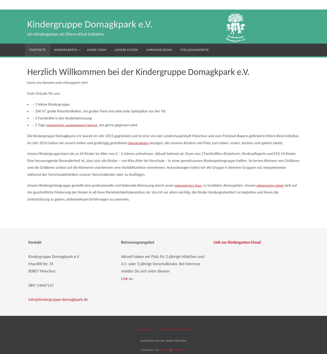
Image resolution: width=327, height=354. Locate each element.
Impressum (143, 329)
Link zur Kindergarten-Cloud (237, 242)
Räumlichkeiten (140, 143)
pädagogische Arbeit (277, 185)
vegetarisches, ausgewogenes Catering (76, 125)
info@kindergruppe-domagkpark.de (58, 299)
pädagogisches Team (190, 185)
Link (124, 278)
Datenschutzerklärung (175, 329)
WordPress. (179, 350)
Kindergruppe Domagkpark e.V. (89, 24)
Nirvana (164, 350)
